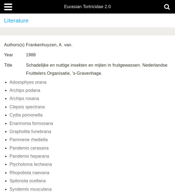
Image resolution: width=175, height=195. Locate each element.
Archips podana (25, 90)
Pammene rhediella (29, 139)
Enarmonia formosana (31, 123)
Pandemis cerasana (29, 148)
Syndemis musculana (31, 189)
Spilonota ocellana (28, 180)
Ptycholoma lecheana (31, 164)
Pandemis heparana (29, 156)
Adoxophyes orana (28, 82)
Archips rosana (24, 98)
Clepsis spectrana (27, 107)
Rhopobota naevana (29, 172)
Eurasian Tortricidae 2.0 (87, 7)
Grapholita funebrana (30, 131)
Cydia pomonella (26, 115)
